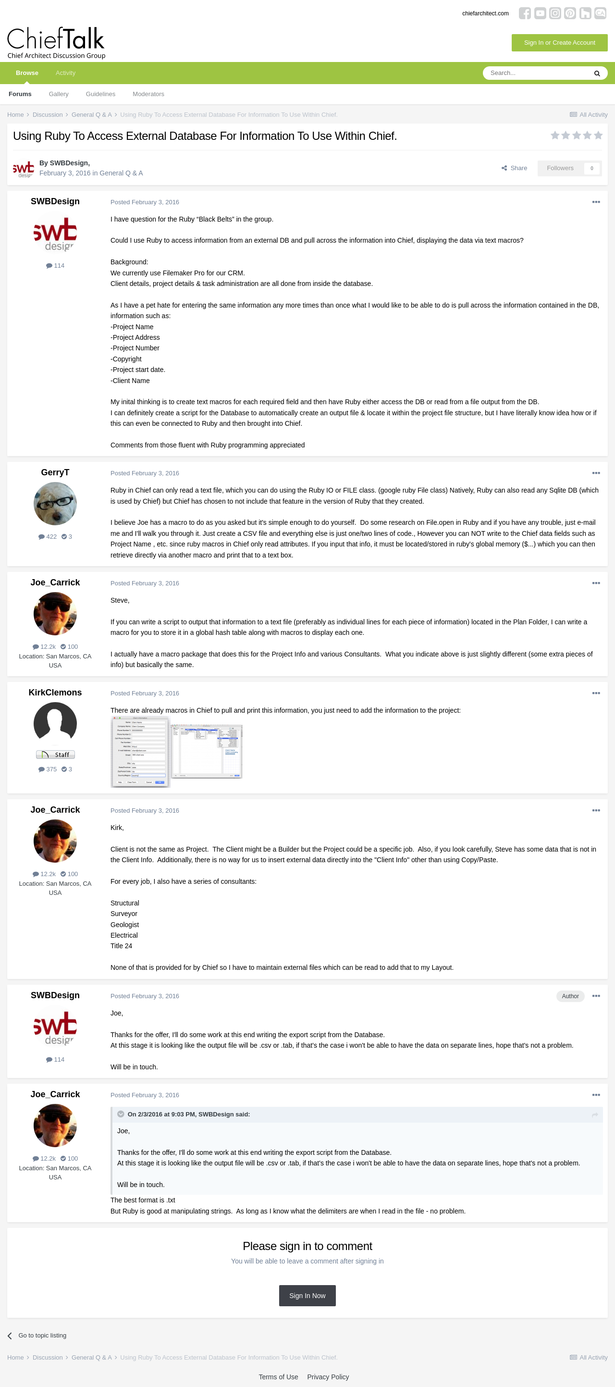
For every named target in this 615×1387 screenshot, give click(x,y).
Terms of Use (278, 1377)
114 (55, 265)
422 (47, 536)
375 (47, 769)
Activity (65, 72)
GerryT (55, 472)
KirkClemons (55, 692)
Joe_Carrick (55, 582)
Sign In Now (307, 1296)
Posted (145, 202)
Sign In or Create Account (559, 42)
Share (514, 168)
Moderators (148, 94)
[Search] (535, 73)
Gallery (59, 94)
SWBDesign (69, 163)
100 (69, 646)
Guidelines (100, 94)
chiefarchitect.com (485, 13)
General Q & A (121, 173)
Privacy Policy (328, 1377)
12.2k (44, 646)
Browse (27, 76)
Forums (20, 94)
